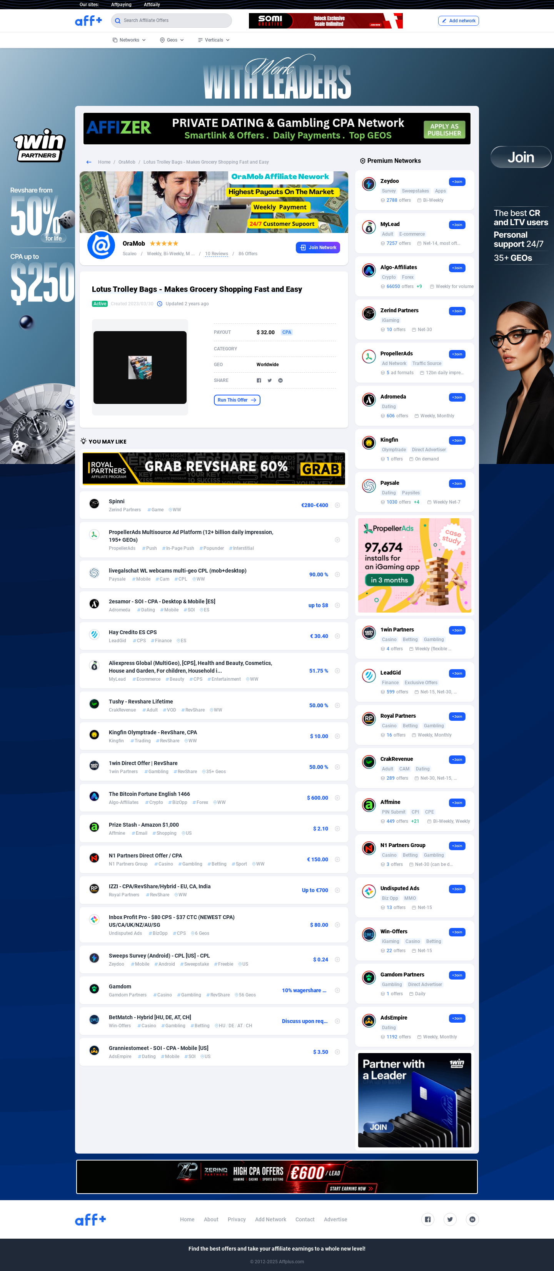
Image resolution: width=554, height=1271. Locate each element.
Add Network (270, 1219)
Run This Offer (237, 400)
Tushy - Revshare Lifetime (141, 701)
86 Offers (248, 253)
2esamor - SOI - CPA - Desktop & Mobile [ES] (162, 601)
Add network (459, 20)
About (211, 1219)
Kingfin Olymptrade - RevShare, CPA (153, 732)
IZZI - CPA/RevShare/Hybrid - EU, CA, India (160, 886)
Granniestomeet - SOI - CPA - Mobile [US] (159, 1048)
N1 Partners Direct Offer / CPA (145, 855)
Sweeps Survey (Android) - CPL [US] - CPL (159, 956)
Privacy (237, 1219)
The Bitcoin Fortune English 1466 (149, 794)
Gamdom (120, 986)
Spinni (117, 501)
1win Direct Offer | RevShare (143, 763)
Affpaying (121, 4)
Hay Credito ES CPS (133, 632)
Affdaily (152, 4)
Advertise (335, 1219)
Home (104, 162)
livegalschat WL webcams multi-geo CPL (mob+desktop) (178, 571)
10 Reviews (216, 253)
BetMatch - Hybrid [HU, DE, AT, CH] (150, 1017)
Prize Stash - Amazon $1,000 (144, 825)
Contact (305, 1219)
